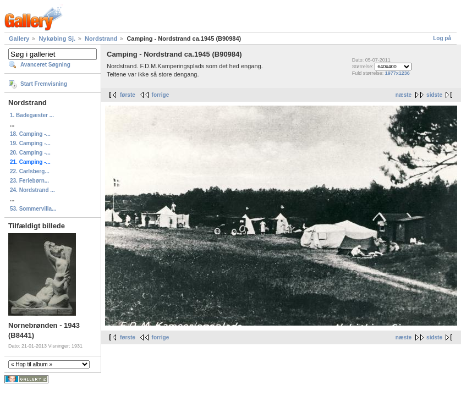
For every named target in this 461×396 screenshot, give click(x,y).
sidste (434, 95)
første (127, 95)
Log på (442, 38)
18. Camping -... (30, 134)
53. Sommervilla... (33, 209)
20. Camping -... (30, 153)
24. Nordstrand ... (32, 190)
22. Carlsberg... (30, 171)
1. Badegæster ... (32, 115)
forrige (160, 95)
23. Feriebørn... (29, 181)
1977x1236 (397, 73)
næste (403, 95)
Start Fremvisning (43, 84)
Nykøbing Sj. (57, 38)
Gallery (19, 38)
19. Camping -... (30, 143)
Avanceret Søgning (45, 65)
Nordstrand (101, 38)
